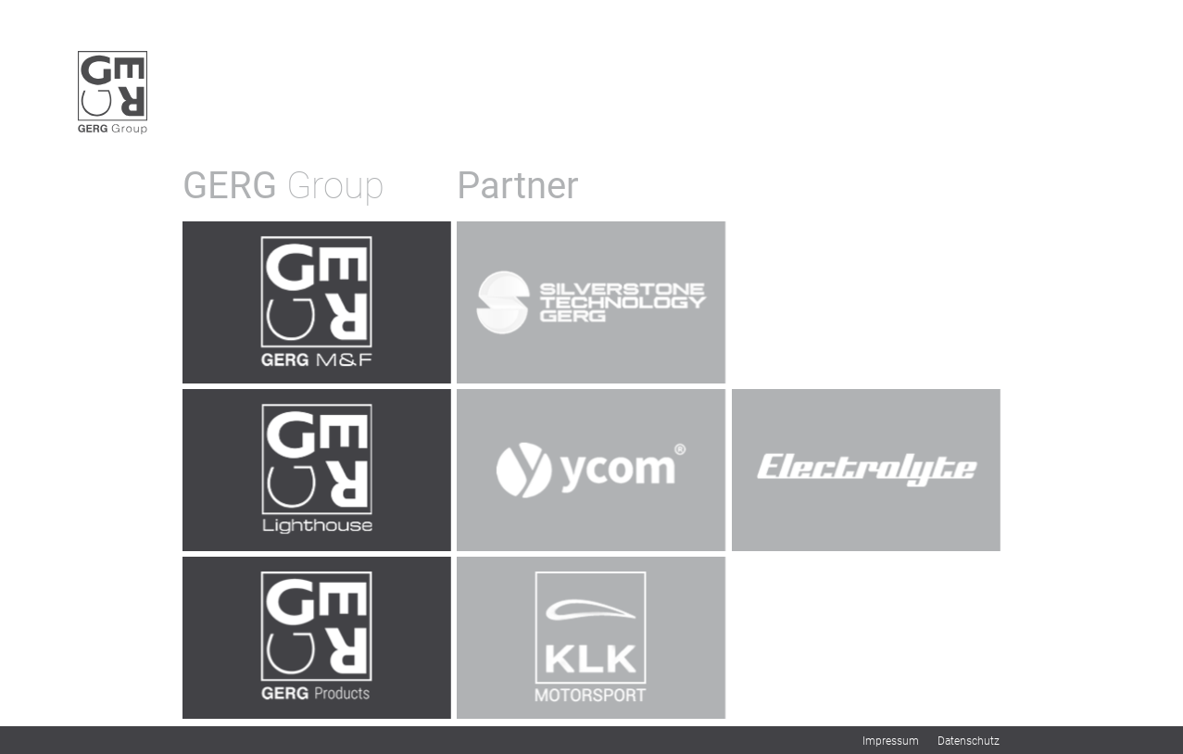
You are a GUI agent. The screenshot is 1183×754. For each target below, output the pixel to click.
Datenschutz (969, 741)
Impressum (890, 741)
